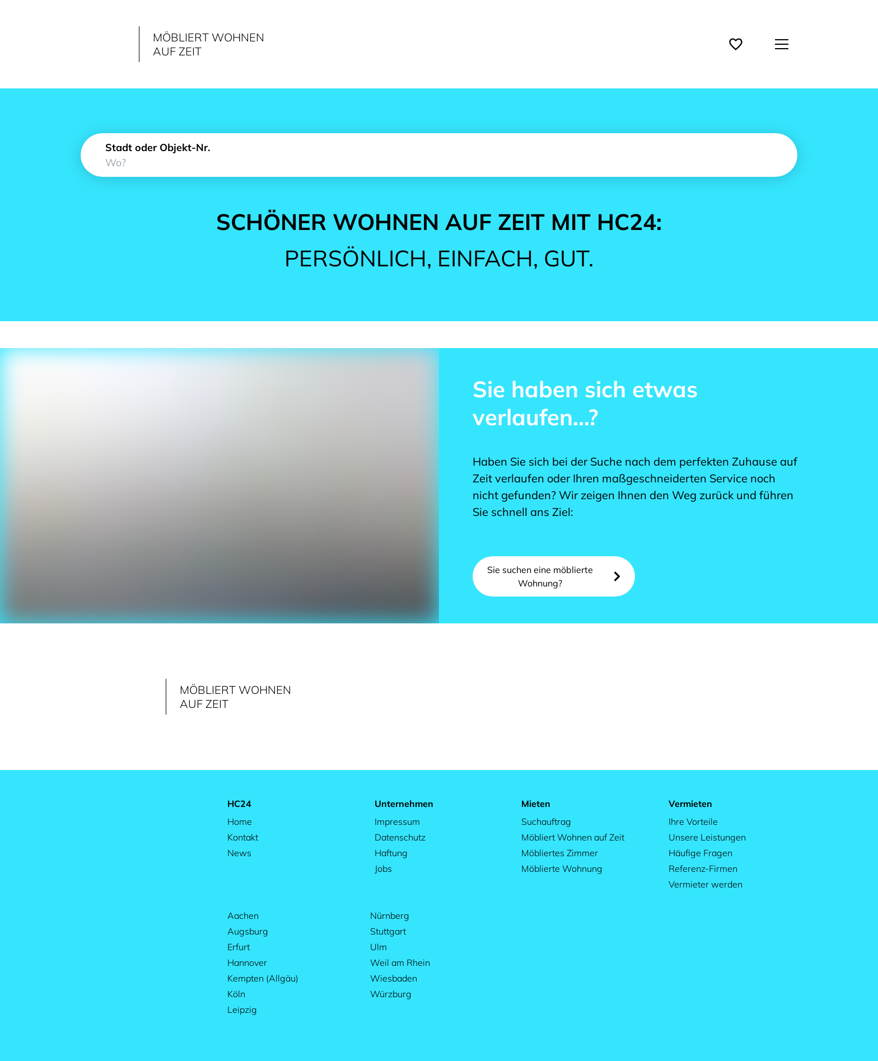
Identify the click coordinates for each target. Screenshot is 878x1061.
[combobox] (439, 155)
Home (239, 821)
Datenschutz (400, 837)
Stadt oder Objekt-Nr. (157, 147)
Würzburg (391, 993)
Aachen (243, 915)
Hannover (247, 962)
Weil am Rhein (400, 962)
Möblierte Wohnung (562, 868)
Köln (236, 993)
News (239, 852)
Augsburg (247, 931)
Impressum (397, 821)
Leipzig (242, 1009)
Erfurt (238, 946)
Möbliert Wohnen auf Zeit (572, 837)
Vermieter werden (705, 884)
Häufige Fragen (700, 852)
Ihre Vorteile (693, 821)
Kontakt (242, 837)
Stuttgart (388, 931)
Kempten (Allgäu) (262, 978)
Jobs (383, 868)
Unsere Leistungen (707, 837)
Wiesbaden (393, 978)
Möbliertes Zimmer (559, 852)
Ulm (378, 946)
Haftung (391, 852)
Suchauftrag (546, 821)
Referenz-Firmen (703, 868)
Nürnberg (389, 915)
